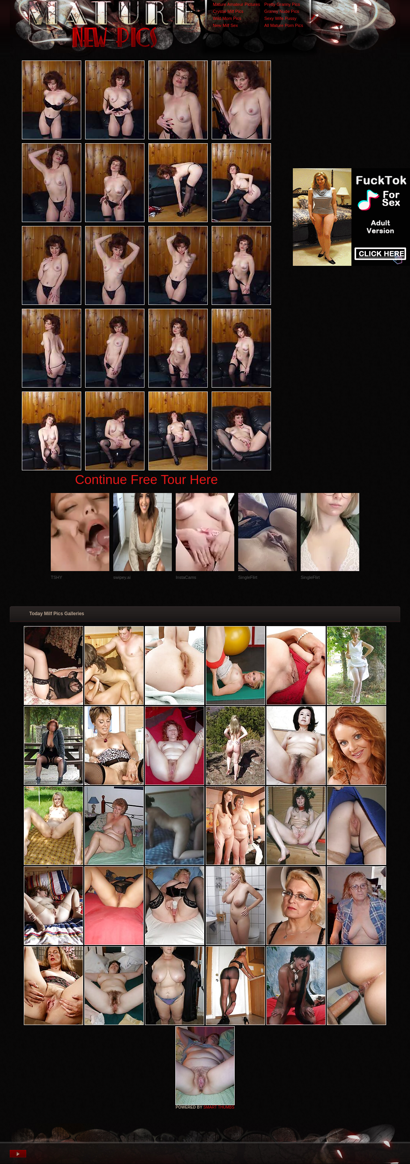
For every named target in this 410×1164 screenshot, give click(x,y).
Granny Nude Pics (281, 11)
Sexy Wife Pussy (280, 18)
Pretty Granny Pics (282, 4)
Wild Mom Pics (227, 18)
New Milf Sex (225, 25)
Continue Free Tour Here (146, 479)
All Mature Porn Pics (283, 25)
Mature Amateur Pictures (236, 4)
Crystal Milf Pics (228, 11)
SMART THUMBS (218, 1107)
